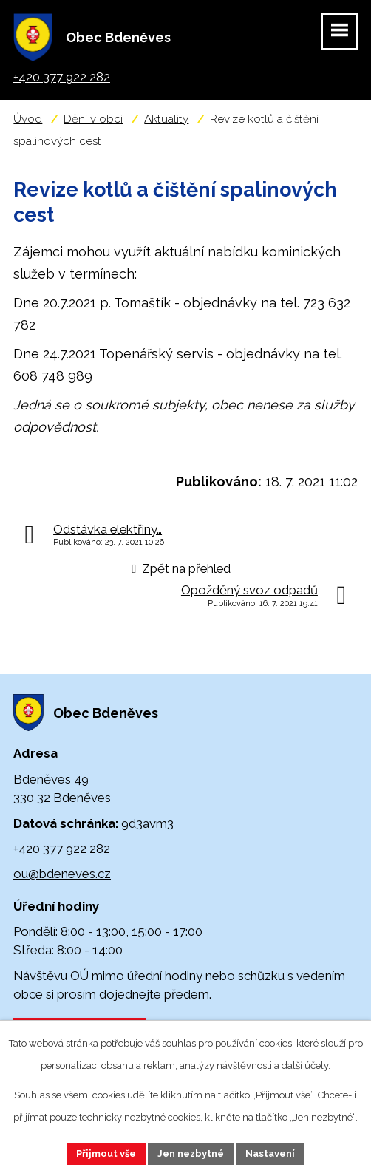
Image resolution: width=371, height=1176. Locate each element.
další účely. (306, 1065)
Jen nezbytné (190, 1153)
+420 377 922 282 (61, 848)
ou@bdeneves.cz (62, 873)
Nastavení (270, 1153)
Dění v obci (93, 119)
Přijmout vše (106, 1153)
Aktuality (166, 119)
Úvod (27, 119)
